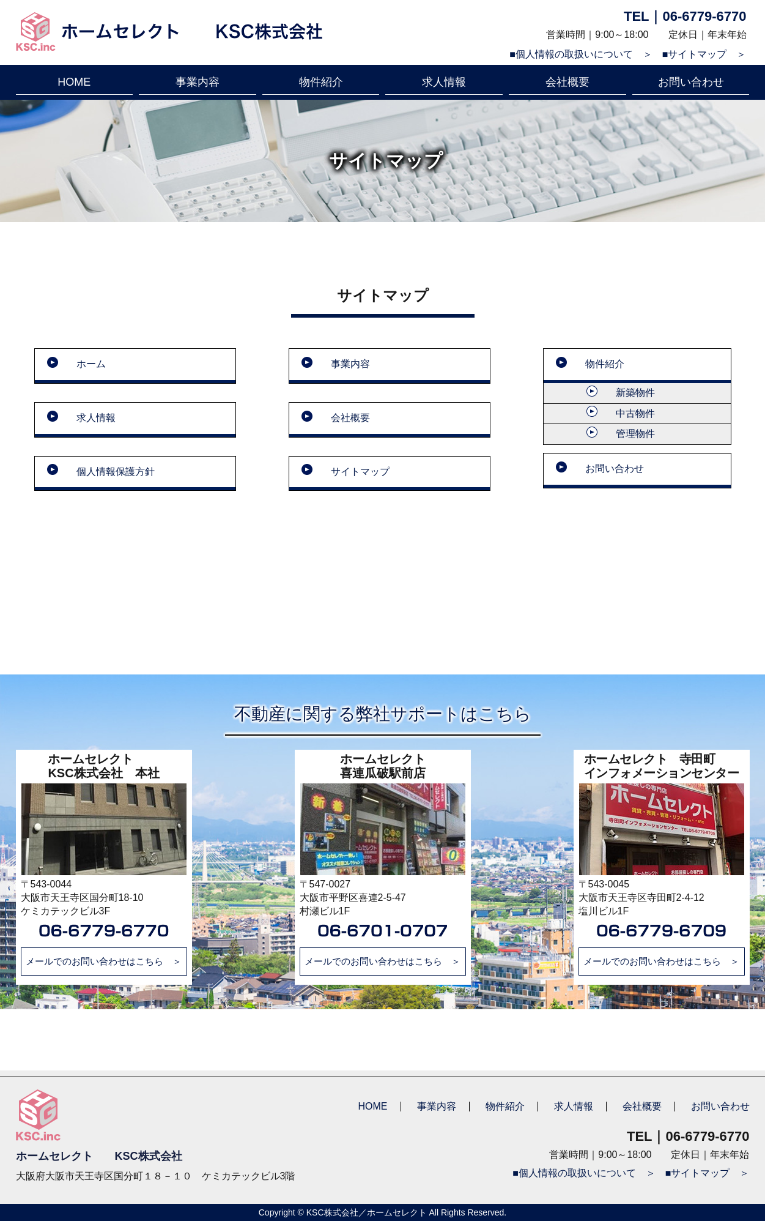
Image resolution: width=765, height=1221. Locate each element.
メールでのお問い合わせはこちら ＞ (104, 961)
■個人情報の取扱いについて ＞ (580, 54)
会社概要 (567, 82)
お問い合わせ (691, 82)
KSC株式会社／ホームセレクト (366, 1212)
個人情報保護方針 (115, 471)
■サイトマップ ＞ (704, 54)
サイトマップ (360, 471)
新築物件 (635, 392)
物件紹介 (321, 82)
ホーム (91, 364)
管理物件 (635, 433)
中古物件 (635, 413)
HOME (74, 82)
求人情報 (444, 82)
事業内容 (198, 82)
